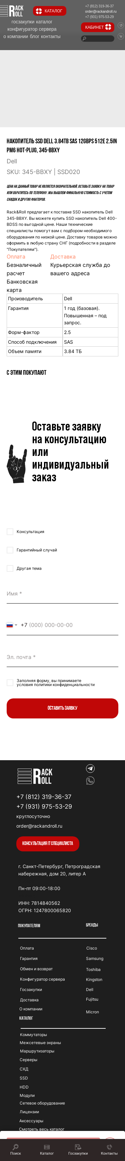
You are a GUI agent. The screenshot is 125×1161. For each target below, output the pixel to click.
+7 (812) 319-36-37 (43, 796)
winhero (26, 895)
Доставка (63, 256)
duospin (27, 881)
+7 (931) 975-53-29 (44, 806)
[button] (47, 843)
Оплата (16, 256)
